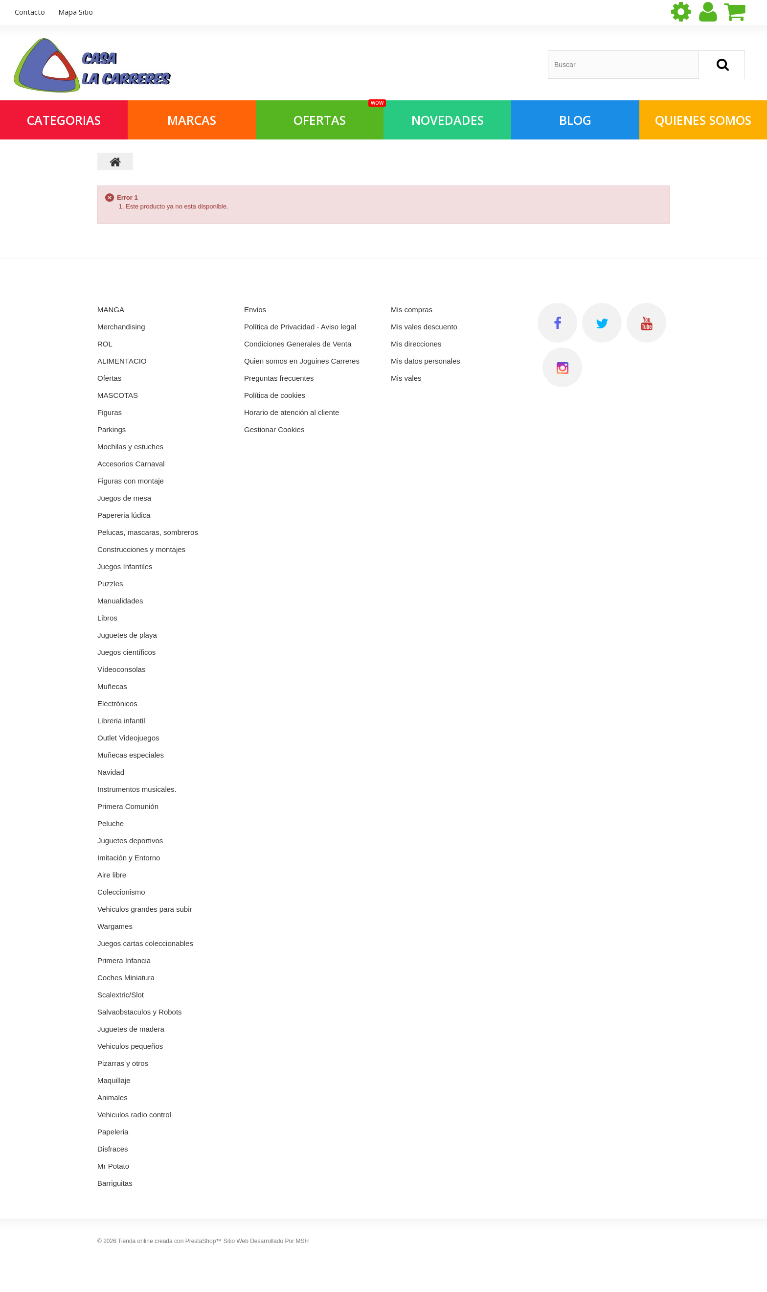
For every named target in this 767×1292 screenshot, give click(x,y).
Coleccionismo (121, 892)
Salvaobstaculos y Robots (139, 1012)
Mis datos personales (425, 361)
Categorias (64, 120)
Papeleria (112, 1132)
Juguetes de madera (130, 1029)
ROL (105, 344)
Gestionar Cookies (274, 429)
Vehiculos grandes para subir (144, 909)
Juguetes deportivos (130, 840)
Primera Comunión (127, 806)
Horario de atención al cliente (291, 412)
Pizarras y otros (122, 1063)
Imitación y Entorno (128, 858)
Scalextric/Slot (120, 995)
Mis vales (406, 378)
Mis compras (411, 309)
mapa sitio (75, 12)
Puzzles (110, 583)
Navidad (110, 772)
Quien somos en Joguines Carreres (302, 361)
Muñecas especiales (130, 755)
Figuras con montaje (130, 481)
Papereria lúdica (123, 515)
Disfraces (112, 1149)
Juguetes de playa (127, 635)
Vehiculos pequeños (130, 1046)
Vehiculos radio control (134, 1114)
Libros (107, 618)
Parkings (111, 429)
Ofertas (109, 378)
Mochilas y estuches (130, 446)
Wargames (115, 926)
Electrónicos (117, 703)
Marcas (191, 120)
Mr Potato (113, 1166)
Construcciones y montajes (141, 549)
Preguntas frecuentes (279, 378)
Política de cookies (274, 395)
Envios (255, 309)
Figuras (109, 412)
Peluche (110, 823)
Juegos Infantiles (125, 566)
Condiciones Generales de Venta (297, 344)
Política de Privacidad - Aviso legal (300, 327)
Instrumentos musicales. (137, 789)
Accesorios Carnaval (131, 464)
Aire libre (111, 875)
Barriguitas (115, 1183)
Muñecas (112, 686)
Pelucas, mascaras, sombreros (147, 532)
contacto (30, 12)
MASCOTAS (117, 395)
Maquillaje (114, 1080)
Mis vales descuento (424, 327)
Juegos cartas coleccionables (145, 943)
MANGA (110, 309)
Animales (112, 1097)
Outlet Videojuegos (128, 738)
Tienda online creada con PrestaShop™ (170, 1241)
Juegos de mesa (124, 498)
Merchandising (121, 327)
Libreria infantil (121, 720)
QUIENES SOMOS (703, 120)
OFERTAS (338, 114)
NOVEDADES (447, 120)
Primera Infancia (124, 960)
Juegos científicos (126, 652)
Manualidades (120, 601)
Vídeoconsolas (121, 669)
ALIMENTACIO (122, 361)
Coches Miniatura (126, 977)
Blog (575, 120)
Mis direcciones (416, 344)
